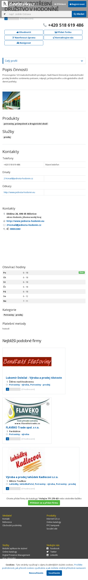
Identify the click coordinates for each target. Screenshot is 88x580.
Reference (7, 522)
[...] (39, 14)
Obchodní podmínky (12, 525)
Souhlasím (54, 572)
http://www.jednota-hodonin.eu (19, 192)
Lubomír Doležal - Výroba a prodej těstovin (34, 378)
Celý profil (11, 61)
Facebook (53, 548)
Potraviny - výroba (19, 384)
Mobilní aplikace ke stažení (14, 548)
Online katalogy (54, 522)
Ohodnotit (24, 32)
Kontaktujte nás (63, 37)
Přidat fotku (63, 32)
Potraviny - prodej (13, 314)
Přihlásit (60, 4)
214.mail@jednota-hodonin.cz (18, 178)
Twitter (52, 551)
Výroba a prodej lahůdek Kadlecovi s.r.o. (32, 477)
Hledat (79, 13)
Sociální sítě (52, 528)
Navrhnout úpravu (23, 37)
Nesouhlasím (36, 572)
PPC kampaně (53, 525)
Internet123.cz (53, 518)
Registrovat (77, 4)
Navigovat (24, 42)
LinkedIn (52, 555)
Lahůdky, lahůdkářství (21, 483)
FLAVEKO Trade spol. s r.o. (22, 427)
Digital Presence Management (16, 555)
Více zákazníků (9, 558)
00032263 (15, 228)
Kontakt (6, 518)
